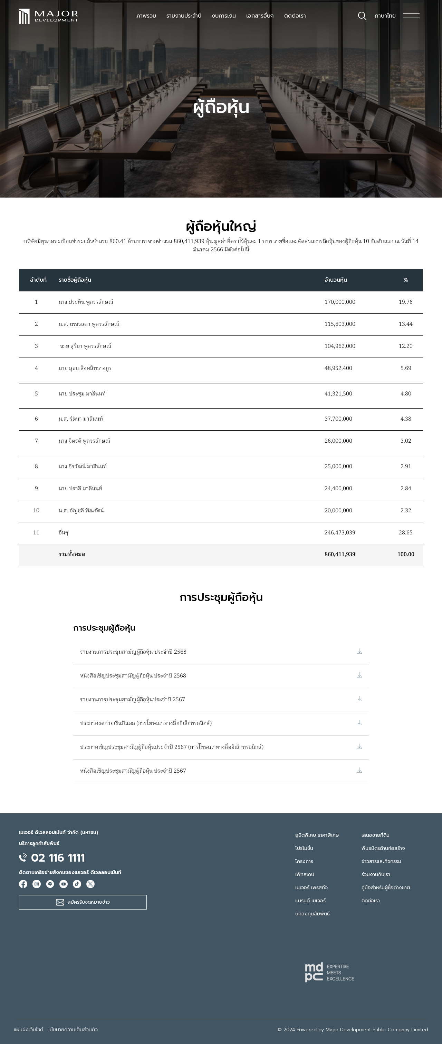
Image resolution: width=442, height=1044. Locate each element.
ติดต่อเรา (295, 16)
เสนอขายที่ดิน (376, 835)
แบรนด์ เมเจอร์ (310, 900)
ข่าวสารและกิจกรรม (381, 861)
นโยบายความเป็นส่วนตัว (73, 1029)
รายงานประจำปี (183, 16)
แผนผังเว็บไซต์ (28, 1029)
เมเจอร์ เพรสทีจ (311, 887)
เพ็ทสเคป (304, 874)
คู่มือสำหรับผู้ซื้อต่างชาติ (386, 887)
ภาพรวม (146, 16)
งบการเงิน (224, 16)
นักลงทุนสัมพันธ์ (312, 913)
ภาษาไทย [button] (385, 16)
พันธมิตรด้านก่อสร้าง (383, 848)
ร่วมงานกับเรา (376, 874)
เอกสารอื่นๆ (260, 16)
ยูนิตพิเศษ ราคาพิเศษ (317, 835)
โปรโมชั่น (304, 848)
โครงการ (304, 861)
